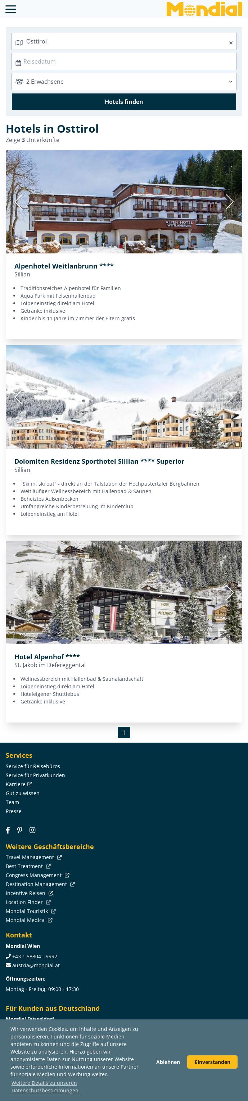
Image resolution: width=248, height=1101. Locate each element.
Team (12, 802)
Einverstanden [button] (212, 1062)
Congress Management (37, 875)
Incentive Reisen (29, 893)
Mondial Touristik (30, 911)
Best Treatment (27, 866)
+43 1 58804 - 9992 (34, 956)
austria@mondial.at (36, 965)
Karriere (18, 784)
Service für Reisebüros (33, 766)
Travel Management (33, 857)
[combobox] (124, 41)
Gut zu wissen (23, 793)
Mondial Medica (28, 920)
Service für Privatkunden (35, 775)
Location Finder (27, 902)
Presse (14, 811)
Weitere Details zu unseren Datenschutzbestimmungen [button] (45, 1086)
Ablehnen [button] (168, 1062)
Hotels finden (124, 102)
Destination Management (39, 884)
